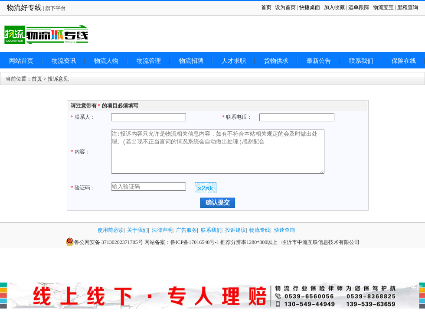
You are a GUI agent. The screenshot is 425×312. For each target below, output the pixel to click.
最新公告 (319, 61)
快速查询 (284, 230)
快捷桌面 (309, 7)
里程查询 (407, 7)
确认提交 (218, 202)
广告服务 (186, 230)
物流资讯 (64, 61)
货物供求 (276, 61)
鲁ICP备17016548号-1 (194, 242)
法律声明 (162, 230)
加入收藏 (334, 7)
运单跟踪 (358, 7)
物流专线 (259, 230)
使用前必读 (111, 230)
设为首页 (285, 7)
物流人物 (106, 61)
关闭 (417, 287)
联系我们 (361, 61)
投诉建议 (235, 230)
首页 (266, 7)
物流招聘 (191, 61)
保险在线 (404, 61)
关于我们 (137, 230)
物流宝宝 (383, 7)
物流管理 (149, 61)
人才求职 (234, 61)
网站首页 (21, 61)
